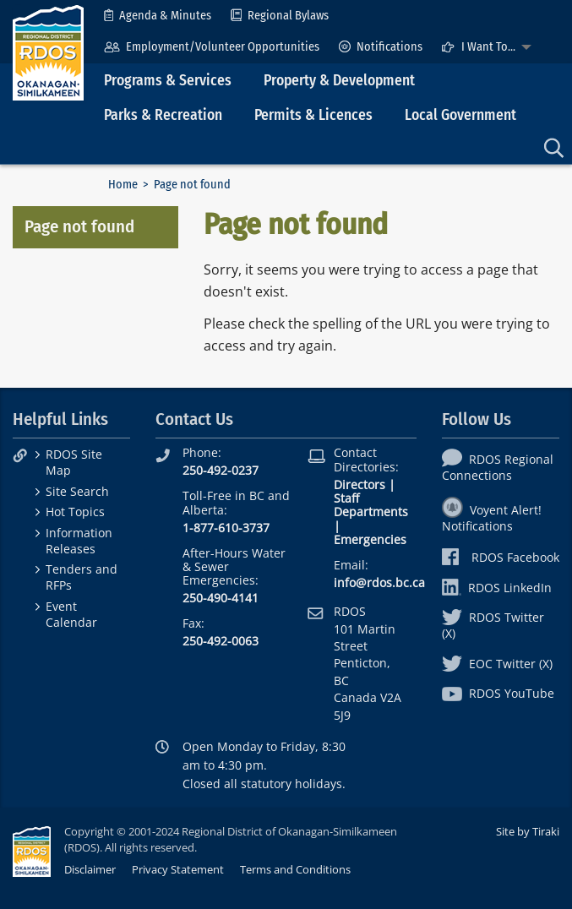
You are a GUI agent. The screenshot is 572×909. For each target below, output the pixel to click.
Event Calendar (71, 614)
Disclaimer (90, 869)
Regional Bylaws (280, 15)
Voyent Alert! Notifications (492, 518)
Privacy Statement (178, 869)
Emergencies (370, 539)
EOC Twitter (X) (497, 664)
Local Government (460, 115)
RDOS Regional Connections (497, 467)
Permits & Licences (313, 115)
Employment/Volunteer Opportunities (211, 47)
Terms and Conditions (295, 869)
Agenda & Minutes (157, 15)
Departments (371, 511)
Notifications (380, 47)
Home (123, 184)
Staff (346, 498)
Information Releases (79, 541)
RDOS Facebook (500, 557)
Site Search (77, 491)
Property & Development (339, 81)
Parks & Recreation (163, 115)
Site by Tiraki (527, 831)
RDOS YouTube (498, 693)
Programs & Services (168, 81)
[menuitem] (157, 15)
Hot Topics (75, 511)
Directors (359, 484)
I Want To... (478, 47)
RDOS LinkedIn (497, 588)
